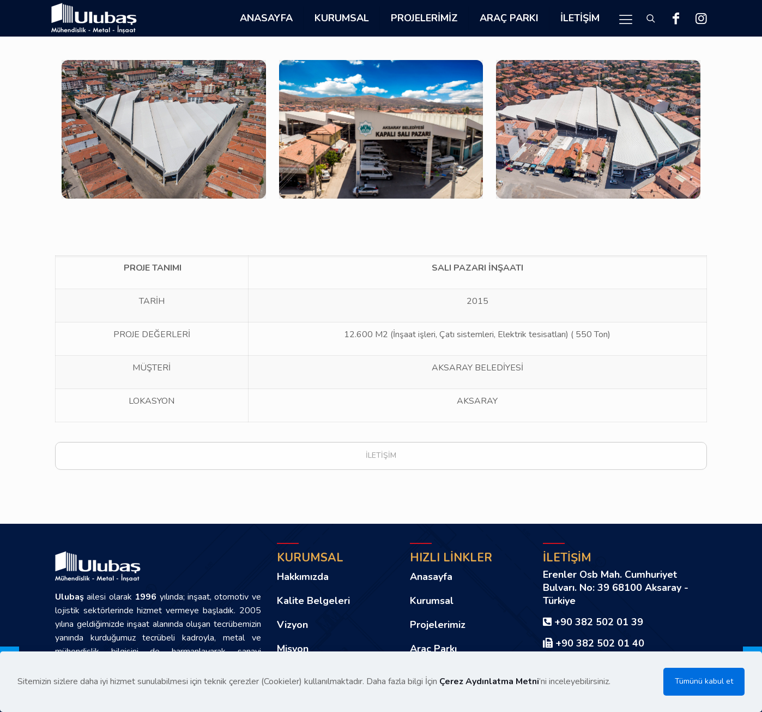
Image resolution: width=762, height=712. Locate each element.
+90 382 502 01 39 (598, 622)
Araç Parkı (433, 648)
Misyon (293, 648)
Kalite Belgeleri (313, 600)
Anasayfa (431, 576)
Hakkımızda (303, 576)
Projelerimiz (437, 624)
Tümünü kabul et (704, 681)
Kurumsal (431, 600)
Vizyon (292, 624)
